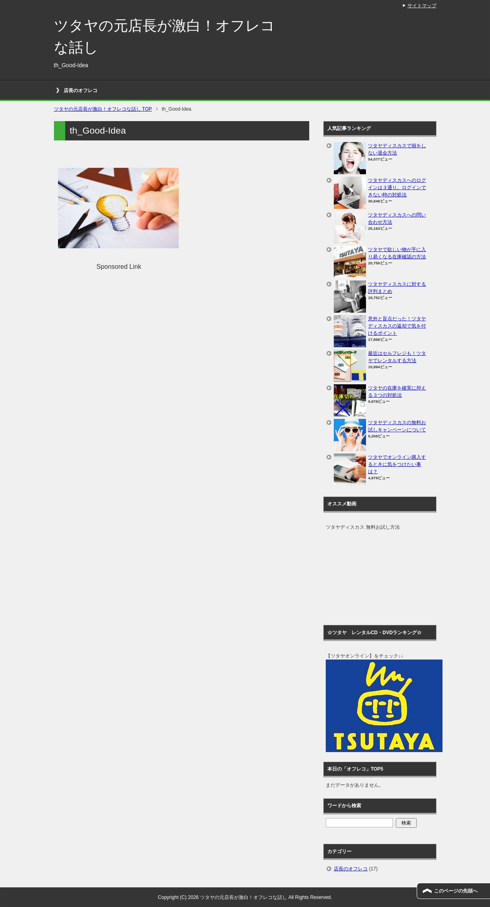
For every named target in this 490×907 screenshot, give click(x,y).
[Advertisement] (125, 328)
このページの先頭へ (456, 891)
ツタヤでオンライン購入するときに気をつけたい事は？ (397, 464)
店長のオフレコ (80, 90)
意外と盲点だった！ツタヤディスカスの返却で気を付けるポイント (397, 326)
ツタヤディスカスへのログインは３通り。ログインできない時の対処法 (397, 187)
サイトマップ (421, 5)
